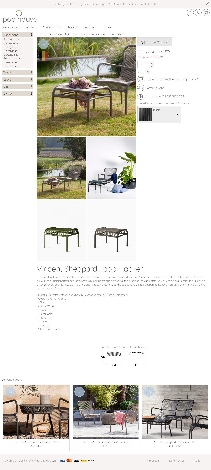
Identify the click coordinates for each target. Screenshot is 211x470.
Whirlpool (31, 27)
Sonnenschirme (13, 58)
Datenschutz (176, 460)
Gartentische (11, 43)
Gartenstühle (75, 34)
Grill (59, 27)
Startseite (42, 34)
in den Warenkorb (154, 42)
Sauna (47, 27)
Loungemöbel (12, 47)
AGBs (197, 460)
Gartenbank (11, 54)
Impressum (153, 460)
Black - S (158, 110)
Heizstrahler (11, 62)
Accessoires (11, 66)
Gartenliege (11, 51)
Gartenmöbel (11, 27)
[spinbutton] (142, 64)
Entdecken (90, 27)
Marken (72, 27)
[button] (152, 63)
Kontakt (107, 27)
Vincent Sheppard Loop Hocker (104, 34)
